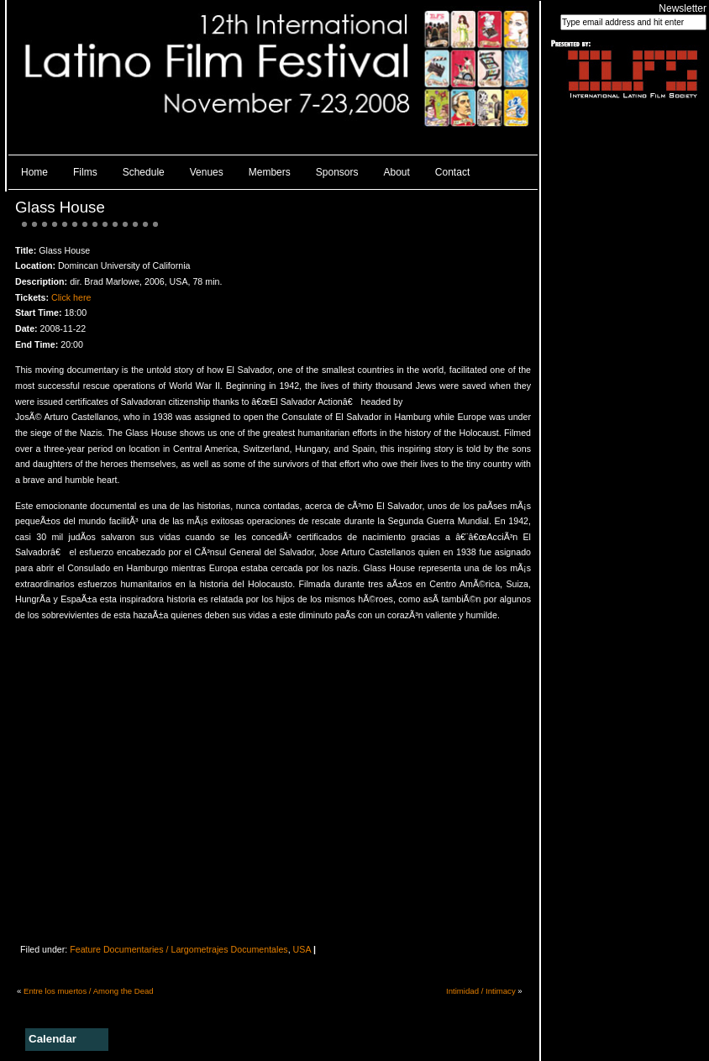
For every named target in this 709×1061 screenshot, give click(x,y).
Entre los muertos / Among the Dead (89, 990)
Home (34, 172)
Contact (452, 172)
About (397, 172)
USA (302, 949)
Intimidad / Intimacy (481, 990)
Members (270, 172)
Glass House (60, 207)
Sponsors (337, 172)
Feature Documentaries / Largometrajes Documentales (178, 949)
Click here (71, 297)
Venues (206, 172)
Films (85, 172)
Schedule (144, 172)
